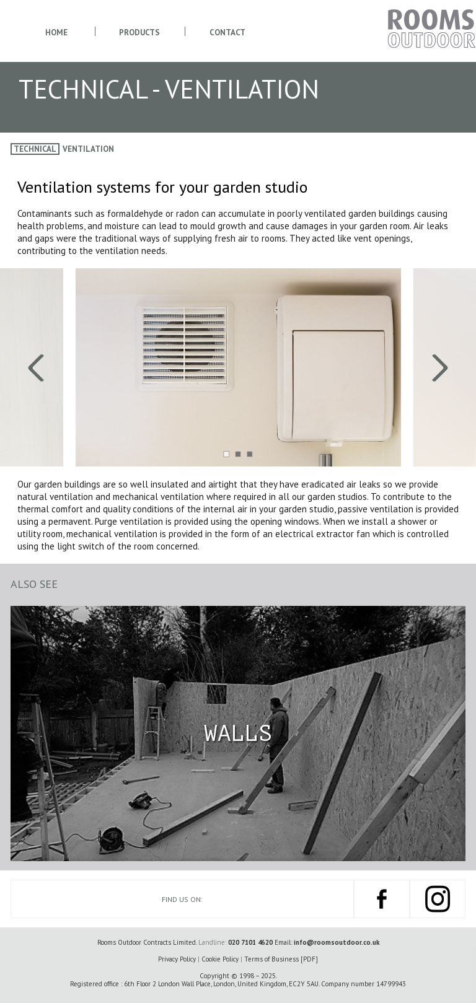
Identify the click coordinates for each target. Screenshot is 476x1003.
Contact (227, 32)
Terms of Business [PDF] (281, 959)
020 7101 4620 (250, 942)
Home (56, 32)
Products (139, 32)
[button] (226, 454)
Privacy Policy (177, 959)
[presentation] (119, 367)
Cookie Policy (220, 959)
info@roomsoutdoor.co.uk (336, 942)
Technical (35, 149)
